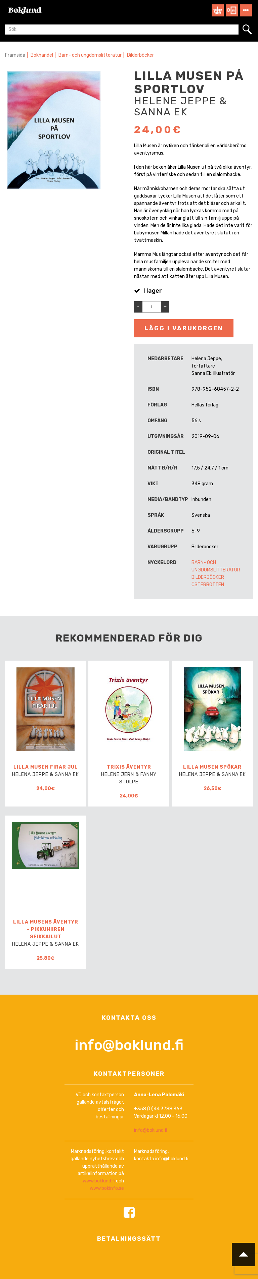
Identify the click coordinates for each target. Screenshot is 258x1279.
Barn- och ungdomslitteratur (90, 55)
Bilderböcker (140, 55)
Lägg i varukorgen (183, 328)
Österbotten (207, 585)
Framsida (15, 55)
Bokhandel (42, 55)
